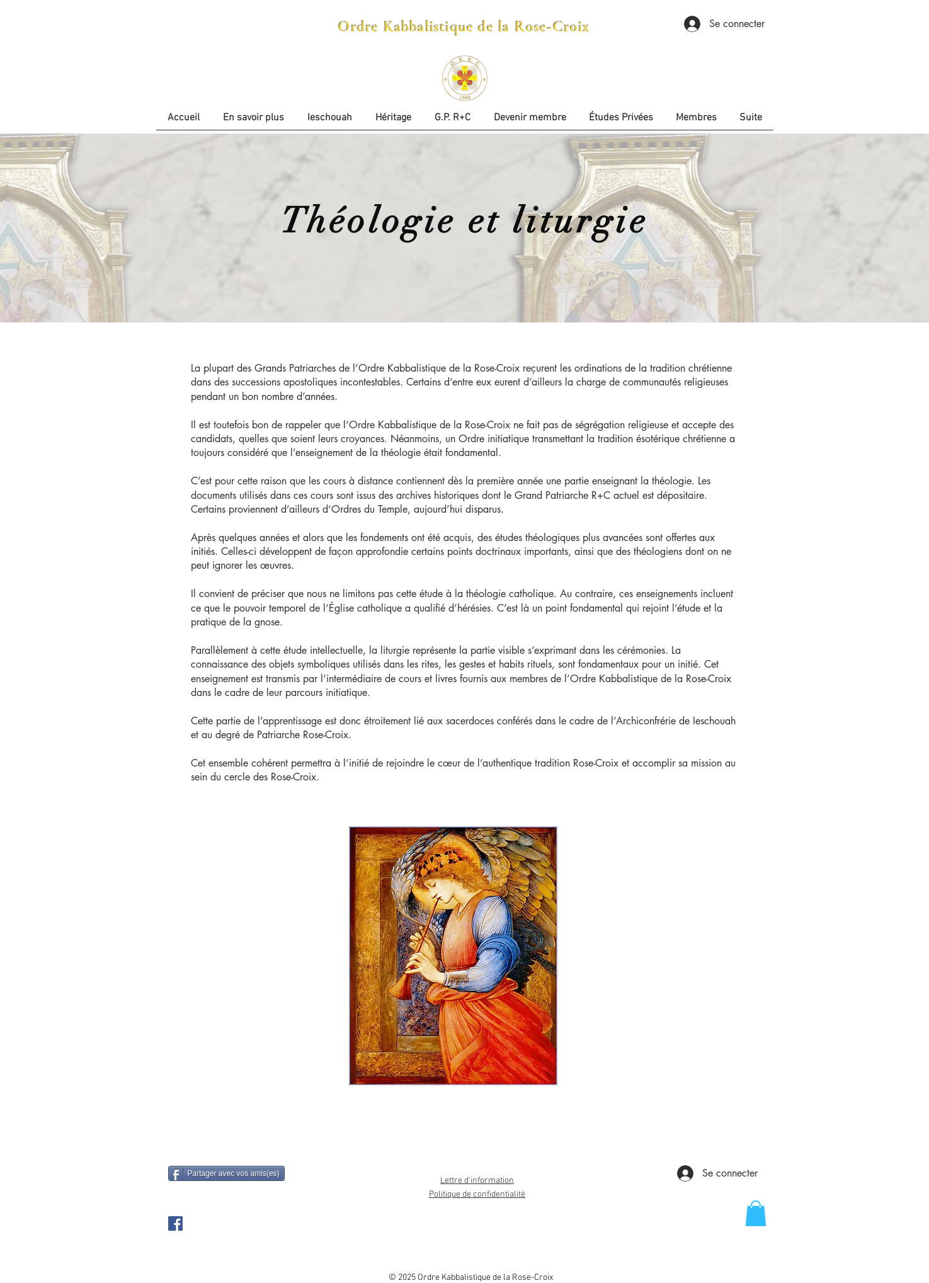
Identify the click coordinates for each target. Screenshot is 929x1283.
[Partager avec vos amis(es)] (226, 1173)
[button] (621, 122)
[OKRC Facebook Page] (175, 1223)
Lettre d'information (477, 1180)
